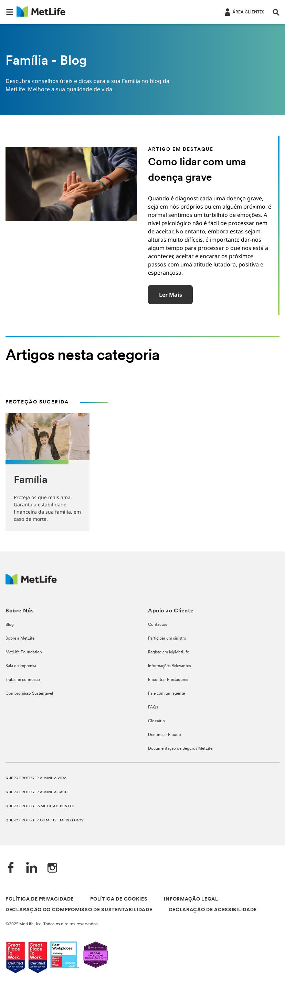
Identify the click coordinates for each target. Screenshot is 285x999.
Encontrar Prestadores (168, 680)
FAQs (153, 707)
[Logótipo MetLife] (31, 582)
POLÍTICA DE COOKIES (118, 899)
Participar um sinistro (167, 639)
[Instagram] (52, 868)
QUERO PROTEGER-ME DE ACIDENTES (40, 806)
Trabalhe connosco (23, 680)
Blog (10, 625)
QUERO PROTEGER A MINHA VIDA (36, 778)
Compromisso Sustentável (29, 694)
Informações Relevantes (169, 666)
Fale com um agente (166, 694)
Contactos (157, 625)
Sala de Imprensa (21, 666)
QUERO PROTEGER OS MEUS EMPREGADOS (45, 820)
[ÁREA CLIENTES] (243, 12)
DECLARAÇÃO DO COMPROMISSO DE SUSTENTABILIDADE (79, 910)
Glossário (156, 721)
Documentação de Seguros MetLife (180, 749)
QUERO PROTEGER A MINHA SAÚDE (38, 792)
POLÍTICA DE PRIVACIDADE (40, 899)
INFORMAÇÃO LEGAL (191, 899)
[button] (10, 12)
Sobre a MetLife (20, 639)
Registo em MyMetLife (168, 652)
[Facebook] (11, 868)
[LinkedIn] (31, 868)
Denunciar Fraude (164, 735)
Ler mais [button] (170, 294)
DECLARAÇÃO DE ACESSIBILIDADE (213, 910)
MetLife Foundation (24, 652)
